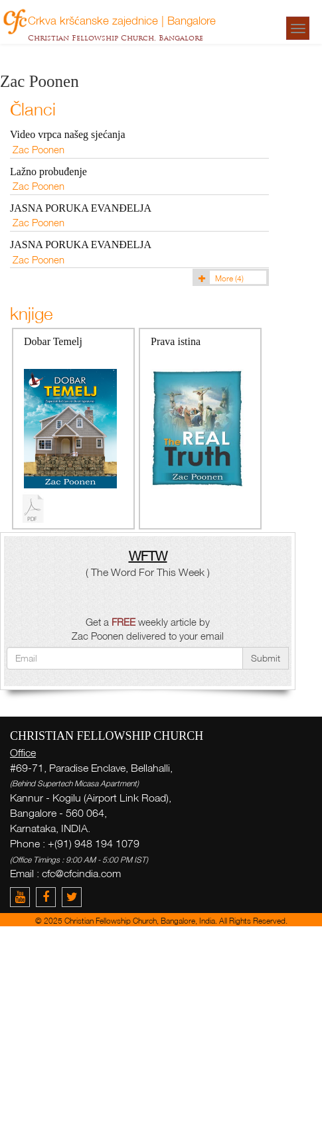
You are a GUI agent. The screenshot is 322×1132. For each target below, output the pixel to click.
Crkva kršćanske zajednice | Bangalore (122, 20)
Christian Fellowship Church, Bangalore (115, 37)
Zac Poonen (38, 149)
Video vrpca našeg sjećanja (67, 134)
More (219, 278)
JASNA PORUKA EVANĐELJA (80, 208)
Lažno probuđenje (48, 171)
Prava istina (176, 341)
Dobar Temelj (53, 341)
